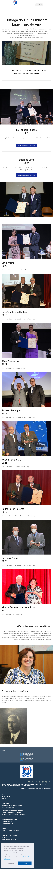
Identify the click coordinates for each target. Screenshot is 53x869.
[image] (26, 53)
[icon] (29, 782)
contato (23, 788)
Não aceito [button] (11, 863)
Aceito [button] (25, 863)
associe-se (31, 788)
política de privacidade (43, 788)
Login (40, 4)
